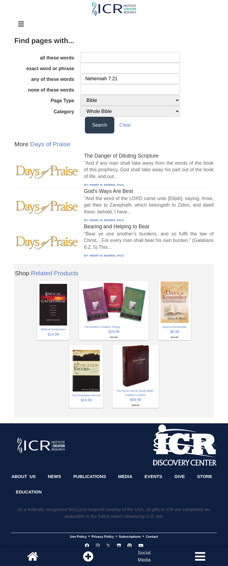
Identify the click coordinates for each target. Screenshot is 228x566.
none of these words (51, 89)
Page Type (62, 100)
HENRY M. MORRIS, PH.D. (106, 184)
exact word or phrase (50, 68)
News (54, 476)
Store (204, 476)
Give (179, 476)
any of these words (52, 79)
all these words (57, 57)
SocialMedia (144, 556)
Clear (125, 125)
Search (99, 125)
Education (29, 492)
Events (153, 476)
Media (125, 476)
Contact (152, 536)
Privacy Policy (102, 536)
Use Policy (78, 536)
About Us (23, 476)
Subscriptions (130, 536)
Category (63, 111)
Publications (89, 476)
